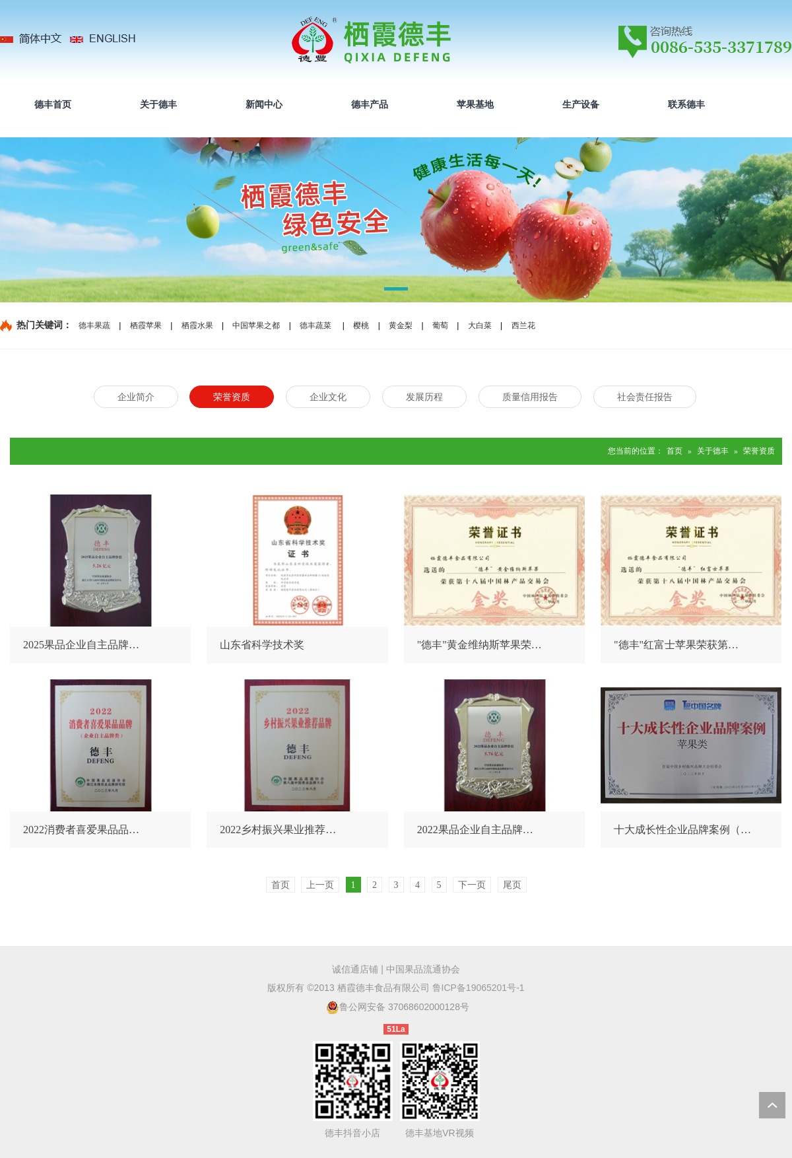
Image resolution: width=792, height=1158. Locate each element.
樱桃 (361, 325)
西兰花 (523, 325)
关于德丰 (713, 451)
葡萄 (440, 325)
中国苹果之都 (256, 325)
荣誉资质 (759, 451)
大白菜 (480, 325)
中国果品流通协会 (423, 969)
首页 (674, 451)
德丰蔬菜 (315, 325)
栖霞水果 (197, 325)
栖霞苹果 (146, 325)
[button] (396, 291)
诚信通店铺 (355, 969)
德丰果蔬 (94, 325)
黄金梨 (400, 325)
